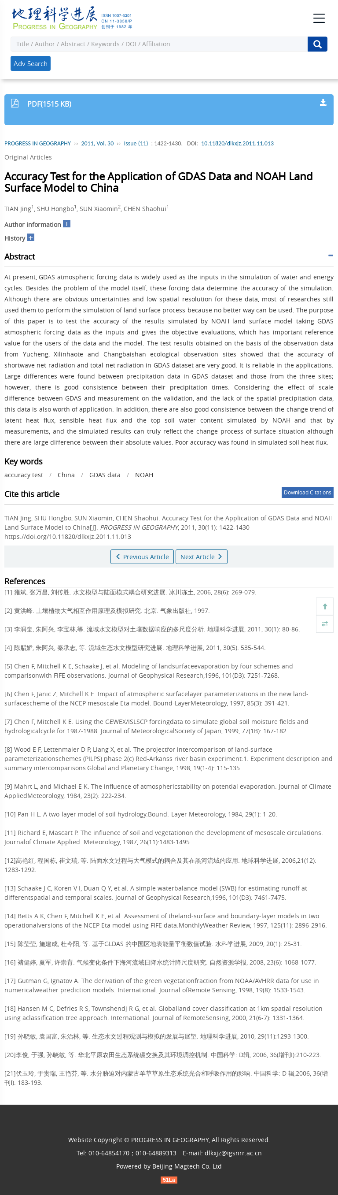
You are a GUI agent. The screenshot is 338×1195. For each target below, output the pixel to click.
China (66, 475)
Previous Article (142, 557)
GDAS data (105, 475)
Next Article (201, 557)
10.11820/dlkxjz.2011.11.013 (237, 143)
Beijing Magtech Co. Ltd (187, 1166)
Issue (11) (136, 143)
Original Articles (28, 157)
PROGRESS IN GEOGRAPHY (37, 143)
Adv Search (31, 63)
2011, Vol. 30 (97, 143)
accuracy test (23, 475)
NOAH (144, 475)
